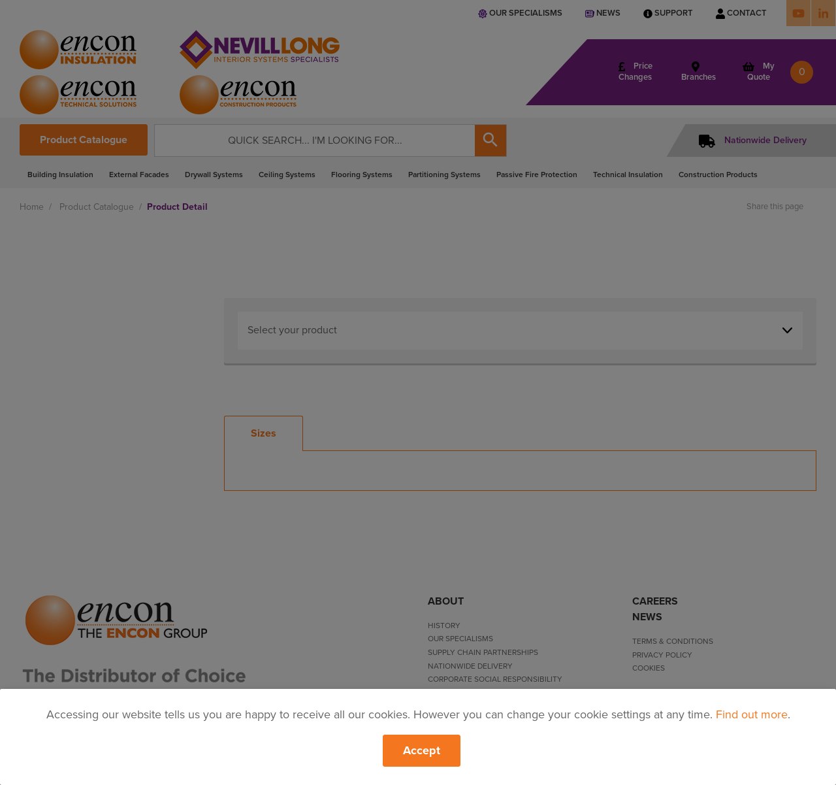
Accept (421, 750)
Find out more (752, 714)
